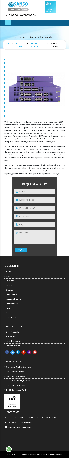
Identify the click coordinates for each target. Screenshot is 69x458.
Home (7, 43)
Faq (6, 313)
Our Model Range (12, 299)
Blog (7, 308)
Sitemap (8, 290)
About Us (9, 276)
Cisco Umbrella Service (14, 376)
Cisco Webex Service (14, 372)
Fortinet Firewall (12, 346)
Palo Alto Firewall (12, 341)
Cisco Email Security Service (17, 381)
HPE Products (11, 336)
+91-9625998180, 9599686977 (20, 15)
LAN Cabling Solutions (14, 385)
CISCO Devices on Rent (15, 390)
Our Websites (11, 294)
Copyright (11, 454)
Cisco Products (11, 332)
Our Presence (11, 304)
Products (9, 281)
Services (8, 285)
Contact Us (10, 317)
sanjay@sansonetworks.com (20, 427)
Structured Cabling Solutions (17, 367)
